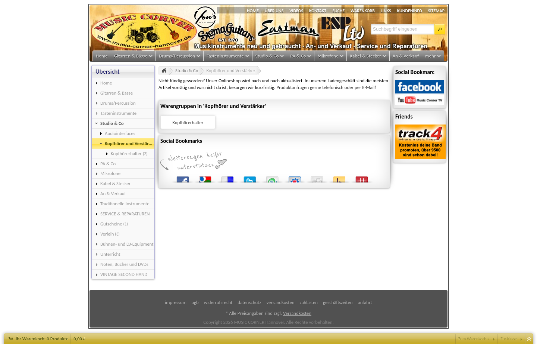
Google (205, 177)
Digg (317, 177)
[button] (439, 29)
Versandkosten (297, 313)
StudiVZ (294, 177)
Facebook (183, 177)
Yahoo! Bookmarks (339, 177)
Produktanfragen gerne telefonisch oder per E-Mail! (326, 87)
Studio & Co (186, 70)
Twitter (250, 177)
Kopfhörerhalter (187, 122)
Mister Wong (362, 177)
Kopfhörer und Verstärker (230, 70)
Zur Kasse (508, 338)
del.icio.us (227, 177)
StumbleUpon (272, 177)
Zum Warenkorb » (474, 338)
